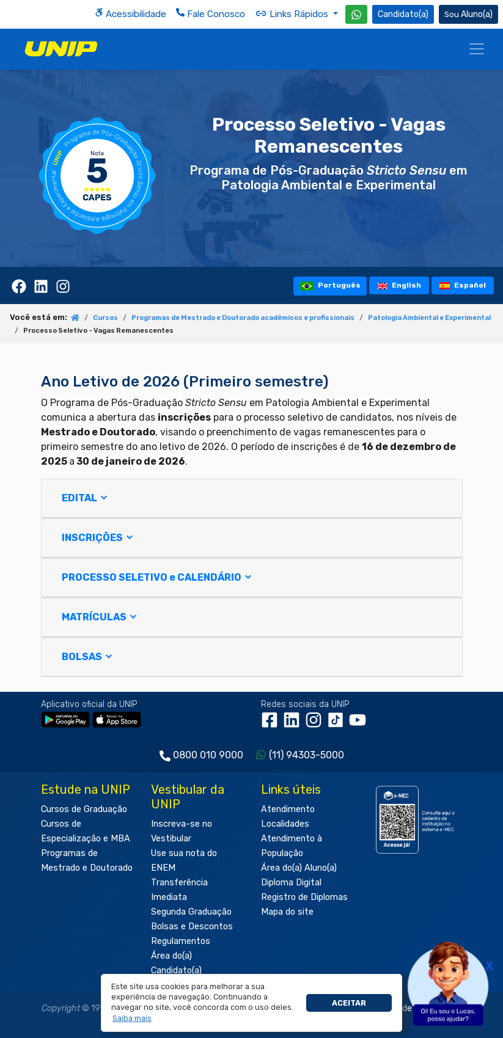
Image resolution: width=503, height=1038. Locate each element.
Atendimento (288, 809)
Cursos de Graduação (84, 809)
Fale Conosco (210, 14)
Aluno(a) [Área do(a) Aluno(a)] (468, 14)
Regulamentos (180, 941)
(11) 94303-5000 (306, 755)
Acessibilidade (130, 14)
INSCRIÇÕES (98, 537)
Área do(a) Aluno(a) (299, 868)
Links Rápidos (293, 13)
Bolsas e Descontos (192, 926)
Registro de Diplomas (304, 897)
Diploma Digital (291, 882)
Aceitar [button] (349, 1002)
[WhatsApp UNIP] (356, 14)
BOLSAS (88, 656)
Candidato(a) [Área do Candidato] (403, 14)
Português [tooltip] (330, 285)
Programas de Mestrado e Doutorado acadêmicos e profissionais (242, 318)
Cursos (105, 318)
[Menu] (476, 48)
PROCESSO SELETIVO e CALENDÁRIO (157, 577)
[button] (131, 1018)
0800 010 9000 (208, 755)
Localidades (285, 824)
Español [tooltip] (462, 285)
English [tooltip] (399, 285)
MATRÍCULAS (100, 617)
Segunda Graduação (191, 912)
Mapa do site (287, 912)
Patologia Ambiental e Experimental (429, 318)
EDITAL (85, 498)
